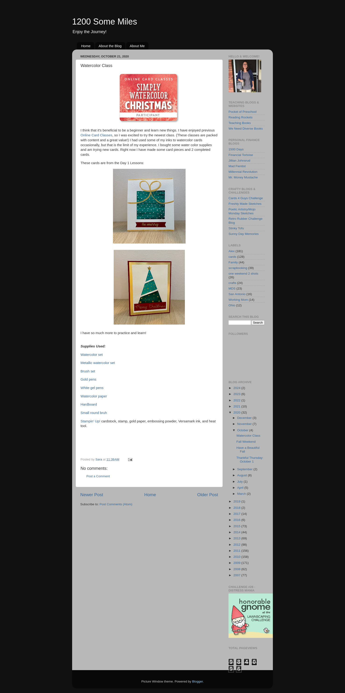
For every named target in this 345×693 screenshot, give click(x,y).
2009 (237, 563)
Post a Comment (98, 476)
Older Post (207, 494)
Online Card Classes (96, 135)
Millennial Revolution (243, 171)
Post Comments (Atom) (116, 504)
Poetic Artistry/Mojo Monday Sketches (242, 211)
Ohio (232, 305)
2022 (237, 400)
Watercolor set (92, 355)
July (240, 481)
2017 (237, 514)
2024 (237, 388)
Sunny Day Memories (244, 234)
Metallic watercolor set (98, 363)
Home (86, 46)
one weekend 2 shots (243, 273)
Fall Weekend (246, 441)
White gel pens (92, 388)
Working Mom (238, 299)
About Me (137, 46)
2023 (237, 394)
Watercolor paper (94, 396)
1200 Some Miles (104, 21)
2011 (237, 550)
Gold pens (88, 379)
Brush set (88, 371)
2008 (237, 569)
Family (233, 262)
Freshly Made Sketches (245, 203)
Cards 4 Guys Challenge (246, 198)
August (242, 475)
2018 (237, 507)
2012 (237, 544)
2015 (237, 526)
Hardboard (89, 404)
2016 (237, 520)
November (245, 424)
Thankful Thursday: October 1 (249, 459)
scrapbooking (238, 268)
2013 (237, 538)
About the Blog (110, 46)
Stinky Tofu (236, 228)
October (243, 430)
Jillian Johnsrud (239, 160)
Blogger (197, 681)
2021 (237, 406)
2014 (237, 532)
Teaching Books (240, 123)
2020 (237, 412)
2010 (237, 557)
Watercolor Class (248, 435)
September (245, 469)
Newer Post (91, 494)
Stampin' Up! (90, 421)
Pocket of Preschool (243, 111)
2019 (237, 501)
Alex (232, 251)
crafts (232, 283)
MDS (232, 288)
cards (232, 256)
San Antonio (237, 294)
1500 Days (236, 149)
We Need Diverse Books (246, 128)
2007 (237, 575)
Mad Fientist (237, 166)
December (245, 418)
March (242, 493)
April (240, 487)
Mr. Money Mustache (243, 177)
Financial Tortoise (241, 155)
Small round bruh (94, 413)
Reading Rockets (241, 117)
